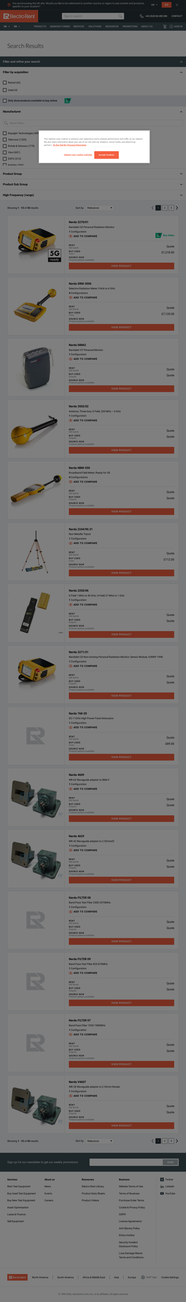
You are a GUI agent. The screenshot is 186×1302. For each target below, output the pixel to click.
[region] (94, 146)
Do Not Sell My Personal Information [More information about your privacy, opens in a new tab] (69, 145)
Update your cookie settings (78, 154)
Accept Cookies (106, 155)
